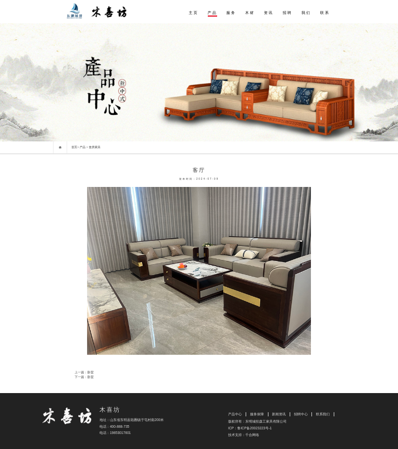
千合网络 (252, 435)
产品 (212, 13)
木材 (249, 13)
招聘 (287, 13)
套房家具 (95, 147)
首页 (74, 147)
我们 (306, 13)
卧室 (91, 372)
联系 (325, 13)
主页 (193, 13)
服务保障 (257, 414)
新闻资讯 (279, 414)
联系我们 (323, 414)
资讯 (268, 13)
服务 (231, 13)
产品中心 (235, 414)
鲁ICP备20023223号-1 (254, 428)
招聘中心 (301, 414)
